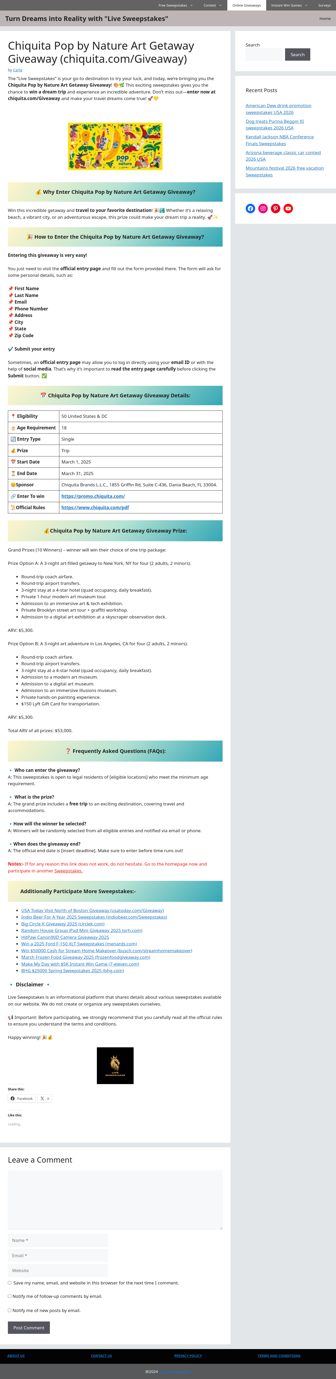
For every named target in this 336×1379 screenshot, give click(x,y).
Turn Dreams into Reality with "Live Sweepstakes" (86, 18)
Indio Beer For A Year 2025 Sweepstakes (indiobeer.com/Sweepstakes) (94, 917)
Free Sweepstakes (178, 5)
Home (325, 18)
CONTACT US (101, 1355)
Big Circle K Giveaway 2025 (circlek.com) (62, 924)
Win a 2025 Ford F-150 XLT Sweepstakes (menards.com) (79, 944)
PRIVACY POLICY (188, 1355)
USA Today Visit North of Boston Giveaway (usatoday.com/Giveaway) (92, 910)
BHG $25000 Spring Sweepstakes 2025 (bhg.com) (72, 970)
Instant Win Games (292, 5)
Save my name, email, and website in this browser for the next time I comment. (96, 1283)
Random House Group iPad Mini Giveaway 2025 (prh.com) (81, 930)
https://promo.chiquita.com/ (93, 496)
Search (253, 45)
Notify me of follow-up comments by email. (57, 1296)
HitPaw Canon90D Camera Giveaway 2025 (65, 937)
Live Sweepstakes (175, 1371)
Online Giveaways (247, 5)
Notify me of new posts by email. (46, 1310)
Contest (215, 5)
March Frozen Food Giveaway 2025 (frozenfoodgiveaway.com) (85, 957)
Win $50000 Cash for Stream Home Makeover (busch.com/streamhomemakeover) (106, 951)
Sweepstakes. (69, 871)
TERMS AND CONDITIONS (279, 1355)
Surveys (324, 5)
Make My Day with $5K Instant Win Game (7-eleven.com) (80, 964)
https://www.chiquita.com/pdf (95, 507)
